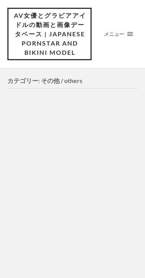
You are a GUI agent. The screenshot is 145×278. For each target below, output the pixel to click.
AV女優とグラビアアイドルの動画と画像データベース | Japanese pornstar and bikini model (50, 34)
